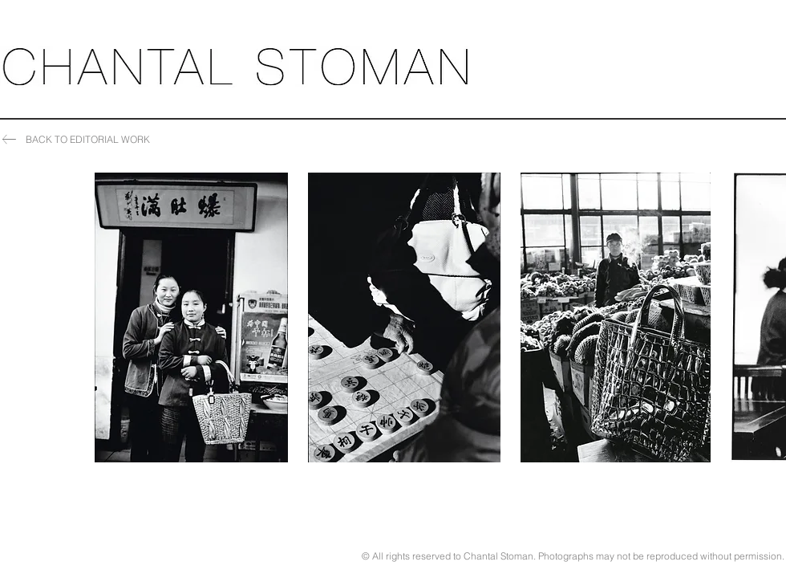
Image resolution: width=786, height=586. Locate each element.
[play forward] (766, 317)
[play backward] (115, 317)
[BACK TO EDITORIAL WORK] (78, 139)
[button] (191, 317)
